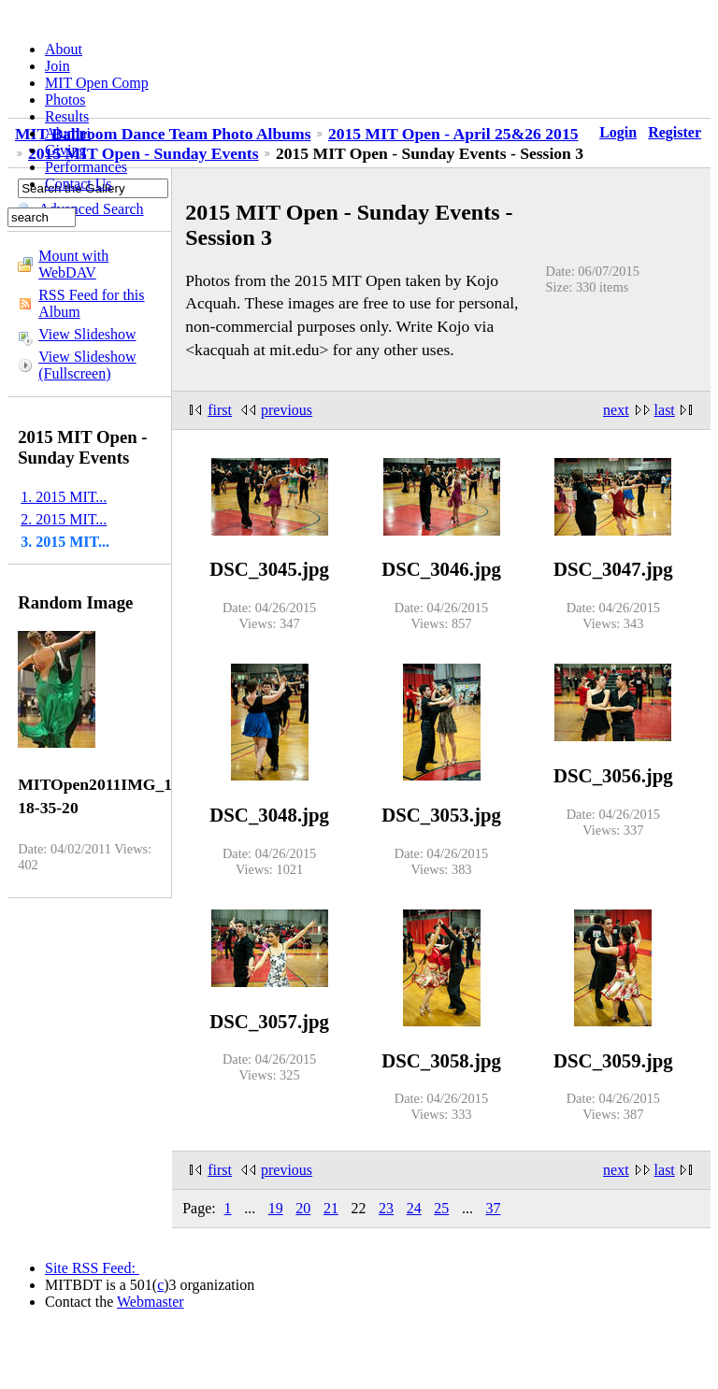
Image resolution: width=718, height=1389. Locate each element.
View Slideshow (87, 334)
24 (414, 1208)
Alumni (68, 133)
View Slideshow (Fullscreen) (87, 365)
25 (441, 1208)
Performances (86, 167)
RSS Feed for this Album (91, 303)
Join (57, 66)
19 (275, 1208)
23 (386, 1208)
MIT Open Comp (97, 83)
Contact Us (78, 184)
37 (492, 1208)
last (664, 410)
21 (330, 1208)
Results (67, 116)
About (63, 49)
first (220, 410)
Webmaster (150, 1302)
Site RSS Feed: (92, 1268)
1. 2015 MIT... (64, 497)
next (616, 410)
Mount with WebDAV (73, 264)
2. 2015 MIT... (64, 519)
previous (286, 410)
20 (302, 1208)
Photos (65, 99)
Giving (65, 150)
